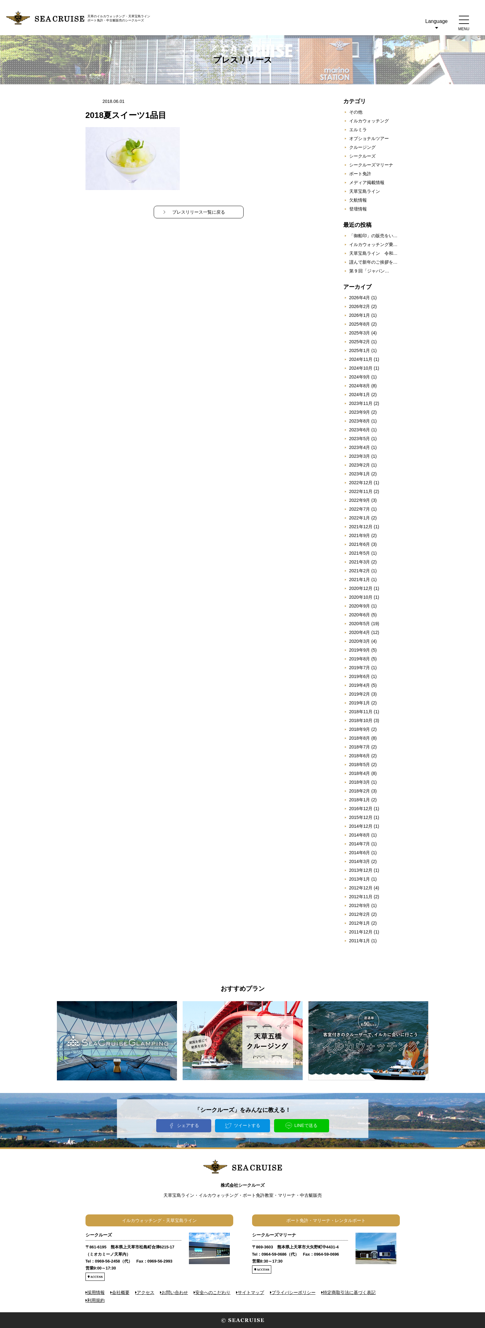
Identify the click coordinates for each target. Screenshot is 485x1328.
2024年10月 (361, 368)
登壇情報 (358, 209)
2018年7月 (359, 747)
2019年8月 (359, 659)
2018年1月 (359, 800)
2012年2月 (359, 914)
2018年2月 (359, 791)
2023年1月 (359, 474)
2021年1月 (359, 579)
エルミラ (358, 129)
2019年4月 (359, 685)
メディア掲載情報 (366, 182)
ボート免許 (360, 173)
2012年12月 (361, 888)
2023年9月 (359, 412)
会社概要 (121, 1292)
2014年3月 (359, 861)
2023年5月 (359, 438)
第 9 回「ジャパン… (369, 271)
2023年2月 (359, 465)
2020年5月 (359, 623)
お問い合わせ (175, 1292)
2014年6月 (359, 852)
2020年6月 (359, 615)
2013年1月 (359, 879)
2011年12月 (361, 932)
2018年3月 (359, 782)
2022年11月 (361, 491)
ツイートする (247, 1125)
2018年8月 (359, 738)
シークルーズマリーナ (371, 165)
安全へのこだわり (212, 1292)
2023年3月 (359, 456)
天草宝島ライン (364, 191)
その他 (355, 112)
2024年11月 (361, 359)
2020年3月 (359, 641)
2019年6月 (359, 676)
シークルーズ (362, 156)
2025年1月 (359, 350)
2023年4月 (359, 447)
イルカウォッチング (369, 121)
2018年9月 (359, 729)
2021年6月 (359, 544)
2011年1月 (359, 941)
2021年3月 (359, 562)
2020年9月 (359, 606)
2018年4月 (359, 773)
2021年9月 (359, 535)
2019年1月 (359, 703)
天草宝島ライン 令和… (373, 253)
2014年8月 (359, 835)
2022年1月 (359, 518)
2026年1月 (359, 315)
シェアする (188, 1125)
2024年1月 (359, 394)
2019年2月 (359, 694)
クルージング (362, 147)
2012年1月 (359, 923)
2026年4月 (359, 297)
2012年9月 (359, 905)
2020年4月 (359, 632)
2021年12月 (361, 526)
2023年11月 (361, 403)
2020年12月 (361, 588)
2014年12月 (361, 826)
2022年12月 (361, 482)
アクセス (145, 1292)
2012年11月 (361, 896)
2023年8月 (359, 421)
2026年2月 (359, 306)
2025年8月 (359, 324)
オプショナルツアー (369, 138)
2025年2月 (359, 341)
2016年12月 (361, 808)
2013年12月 (361, 870)
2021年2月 (359, 571)
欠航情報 (358, 200)
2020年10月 (361, 597)
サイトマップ (251, 1292)
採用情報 (96, 1292)
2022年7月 (359, 509)
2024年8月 (359, 386)
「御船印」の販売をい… (373, 235)
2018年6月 (359, 756)
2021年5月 (359, 553)
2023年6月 (359, 430)
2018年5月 (359, 764)
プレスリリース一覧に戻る (198, 212)
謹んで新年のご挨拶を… (373, 262)
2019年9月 (359, 650)
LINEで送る (305, 1125)
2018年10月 (361, 720)
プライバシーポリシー (294, 1292)
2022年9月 (359, 500)
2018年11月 (361, 711)
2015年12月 (361, 817)
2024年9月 (359, 377)
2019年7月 (359, 667)
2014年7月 (359, 844)
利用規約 (96, 1300)
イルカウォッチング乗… (373, 244)
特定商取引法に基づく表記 (349, 1292)
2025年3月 (359, 333)
